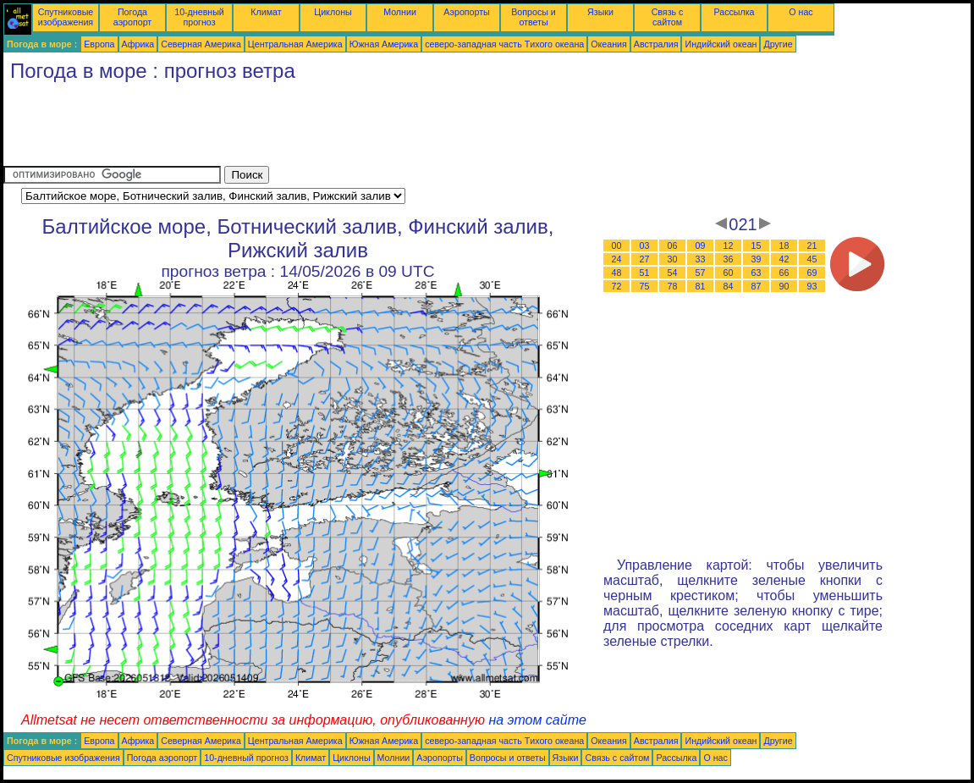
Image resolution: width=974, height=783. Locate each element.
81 (701, 286)
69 (812, 272)
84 (729, 286)
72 (617, 286)
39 (756, 259)
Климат (265, 12)
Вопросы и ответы (533, 17)
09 (701, 245)
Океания (609, 44)
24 (617, 259)
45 (812, 259)
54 (673, 272)
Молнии (399, 12)
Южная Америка (384, 44)
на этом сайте (537, 720)
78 (673, 286)
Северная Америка (201, 44)
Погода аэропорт (132, 17)
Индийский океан (721, 44)
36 (729, 259)
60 (729, 272)
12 (729, 245)
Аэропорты (466, 12)
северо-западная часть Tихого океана (504, 44)
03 (645, 245)
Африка (138, 44)
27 (645, 259)
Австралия (656, 44)
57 (701, 272)
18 (784, 245)
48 (617, 272)
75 (645, 286)
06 (673, 245)
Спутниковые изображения (65, 17)
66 (784, 272)
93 (812, 286)
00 (617, 245)
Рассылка (733, 12)
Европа (99, 44)
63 (756, 272)
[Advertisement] (311, 128)
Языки (600, 12)
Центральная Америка (295, 44)
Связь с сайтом (668, 17)
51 (645, 272)
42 (784, 259)
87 (756, 286)
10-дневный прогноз (199, 17)
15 (756, 245)
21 (812, 245)
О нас (800, 12)
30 (673, 259)
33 (701, 259)
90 (784, 286)
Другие (777, 44)
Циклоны (332, 12)
